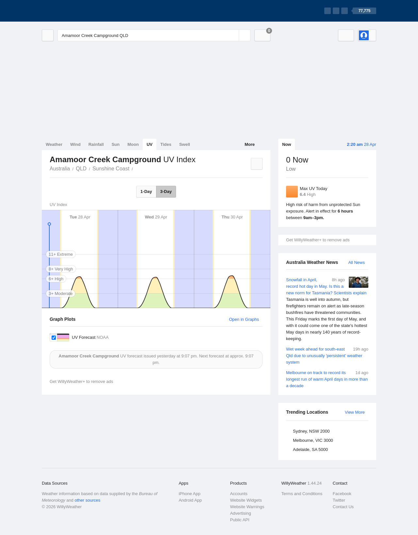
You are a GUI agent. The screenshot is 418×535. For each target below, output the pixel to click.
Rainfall (96, 144)
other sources (87, 500)
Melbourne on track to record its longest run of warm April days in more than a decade (327, 379)
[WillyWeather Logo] (72, 11)
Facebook (342, 493)
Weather (54, 144)
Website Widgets (246, 500)
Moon (133, 144)
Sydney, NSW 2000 (311, 431)
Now (286, 144)
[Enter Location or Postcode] (153, 35)
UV (150, 144)
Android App (190, 500)
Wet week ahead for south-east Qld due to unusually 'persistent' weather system (327, 355)
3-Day (166, 191)
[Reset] (233, 35)
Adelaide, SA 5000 (310, 449)
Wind (75, 144)
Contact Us (343, 506)
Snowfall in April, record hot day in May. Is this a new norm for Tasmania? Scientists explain (327, 309)
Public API (239, 519)
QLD (81, 168)
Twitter (339, 500)
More (250, 144)
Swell (184, 144)
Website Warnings (247, 506)
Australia (60, 168)
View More (355, 412)
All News (356, 262)
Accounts (238, 493)
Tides (165, 144)
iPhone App (190, 493)
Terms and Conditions (302, 493)
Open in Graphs (244, 319)
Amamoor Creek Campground (136, 168)
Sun (116, 144)
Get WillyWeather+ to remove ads (317, 239)
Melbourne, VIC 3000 (313, 440)
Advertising (240, 513)
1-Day (146, 191)
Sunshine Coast (110, 168)
